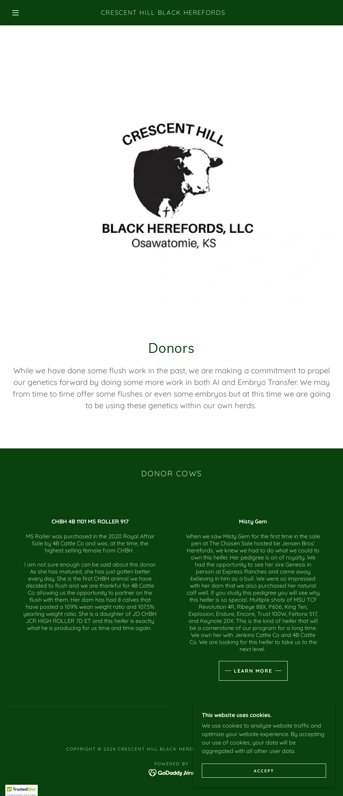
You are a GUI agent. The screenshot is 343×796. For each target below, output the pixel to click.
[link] (163, 12)
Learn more (253, 671)
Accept (264, 775)
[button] (16, 13)
